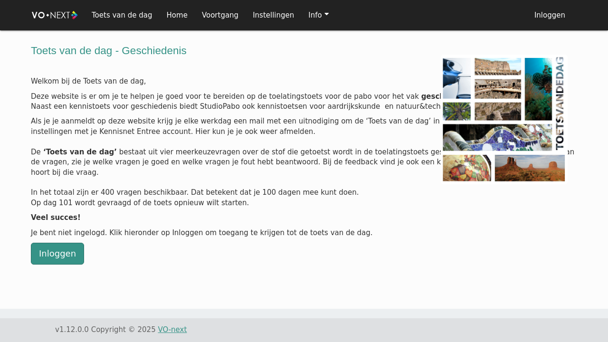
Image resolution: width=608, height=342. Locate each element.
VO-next (172, 329)
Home (177, 15)
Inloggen (549, 15)
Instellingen (273, 15)
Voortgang (220, 15)
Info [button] (315, 15)
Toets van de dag (122, 15)
